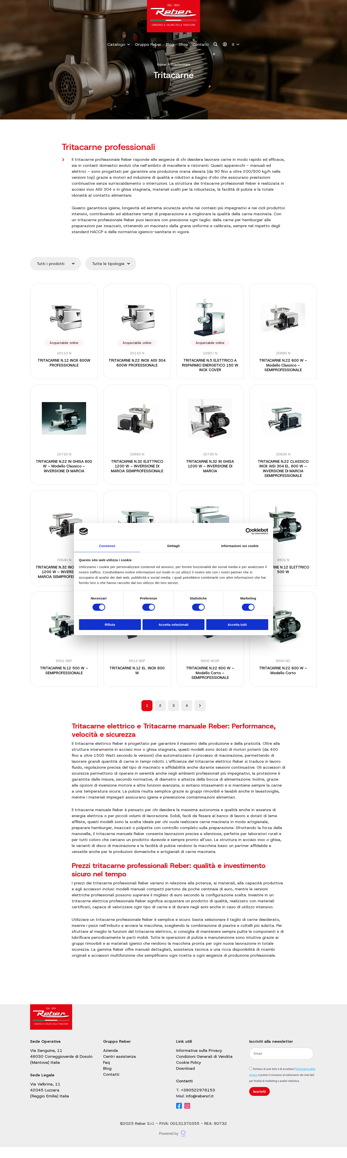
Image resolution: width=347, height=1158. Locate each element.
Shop (183, 44)
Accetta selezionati (173, 625)
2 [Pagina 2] (160, 716)
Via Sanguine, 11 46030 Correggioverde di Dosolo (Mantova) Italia (61, 1067)
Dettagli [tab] (173, 545)
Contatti (201, 44)
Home (159, 64)
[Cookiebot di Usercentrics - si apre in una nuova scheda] (248, 531)
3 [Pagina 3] (173, 716)
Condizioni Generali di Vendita (204, 1067)
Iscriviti (259, 1102)
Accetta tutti (237, 625)
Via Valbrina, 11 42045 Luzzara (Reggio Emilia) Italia (49, 1101)
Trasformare (181, 64)
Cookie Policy (188, 1073)
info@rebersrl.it (200, 1107)
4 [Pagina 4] (187, 716)
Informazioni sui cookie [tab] (240, 545)
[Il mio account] (225, 44)
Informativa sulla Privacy (199, 1061)
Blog (170, 44)
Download (185, 1079)
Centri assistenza (119, 1067)
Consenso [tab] (107, 545)
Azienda (110, 1061)
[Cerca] (215, 44)
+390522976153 (198, 1101)
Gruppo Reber (148, 44)
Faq (106, 1073)
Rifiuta (110, 625)
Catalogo (119, 44)
